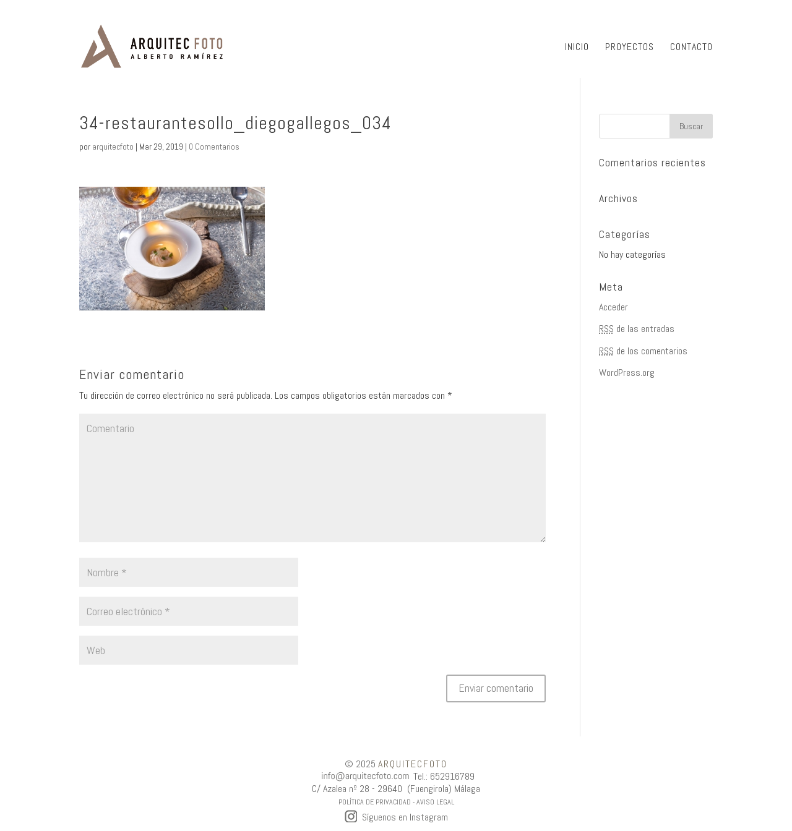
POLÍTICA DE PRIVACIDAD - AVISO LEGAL (396, 802)
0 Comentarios (214, 146)
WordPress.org (627, 372)
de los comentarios (643, 350)
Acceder (613, 306)
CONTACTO (691, 48)
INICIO (577, 48)
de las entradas (636, 328)
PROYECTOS (629, 48)
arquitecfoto (113, 146)
